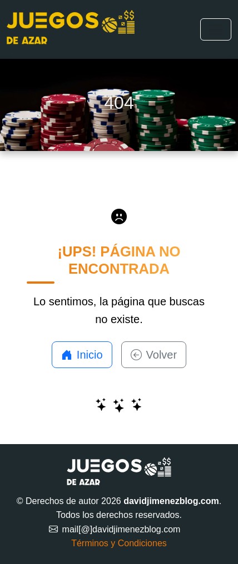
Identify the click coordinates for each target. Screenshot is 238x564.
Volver (154, 355)
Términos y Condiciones (119, 543)
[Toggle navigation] (215, 29)
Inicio (82, 355)
